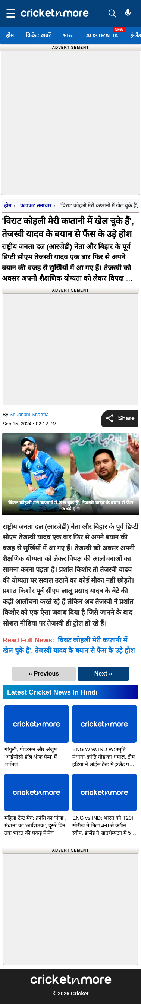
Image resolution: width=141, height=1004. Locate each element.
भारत (68, 35)
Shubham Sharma (29, 414)
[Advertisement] (70, 121)
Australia (102, 35)
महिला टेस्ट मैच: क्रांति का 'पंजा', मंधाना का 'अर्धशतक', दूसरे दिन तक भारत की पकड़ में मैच (35, 825)
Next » (103, 673)
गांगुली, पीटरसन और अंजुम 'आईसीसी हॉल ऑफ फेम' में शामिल (30, 756)
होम (10, 35)
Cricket (79, 994)
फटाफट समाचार (35, 205)
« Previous (44, 673)
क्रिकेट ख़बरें (38, 35)
